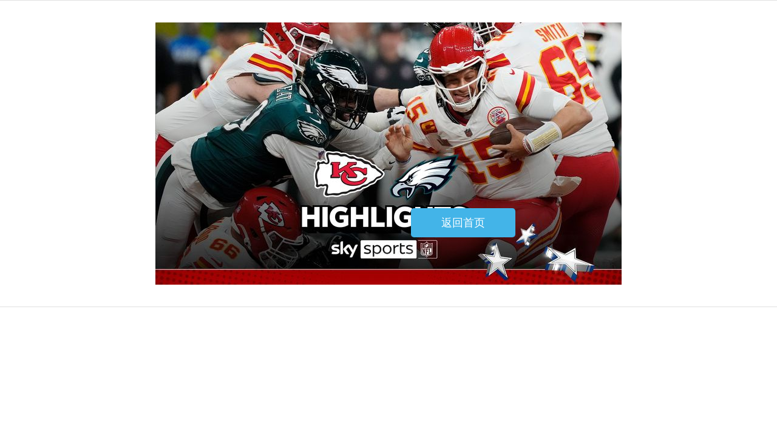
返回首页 (463, 223)
